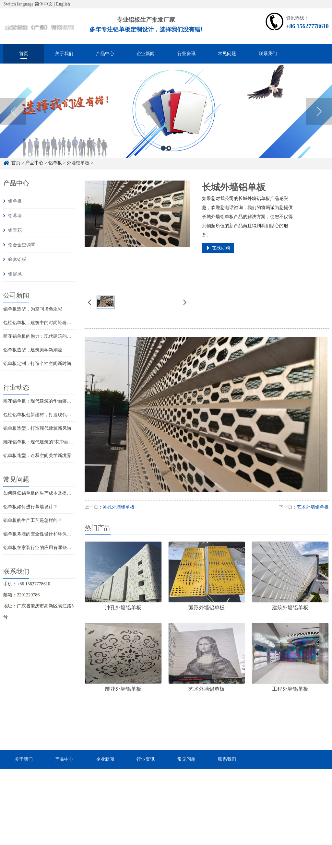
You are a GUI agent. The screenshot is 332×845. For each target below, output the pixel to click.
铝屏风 (15, 274)
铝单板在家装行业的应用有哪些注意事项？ (46, 547)
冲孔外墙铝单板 (119, 507)
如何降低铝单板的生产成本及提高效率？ (44, 493)
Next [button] (319, 123)
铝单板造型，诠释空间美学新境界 (37, 455)
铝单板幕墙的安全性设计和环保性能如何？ (46, 534)
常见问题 (227, 53)
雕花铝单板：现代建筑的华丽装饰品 (39, 401)
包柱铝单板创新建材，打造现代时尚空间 (44, 414)
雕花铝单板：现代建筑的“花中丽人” (39, 442)
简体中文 (44, 4)
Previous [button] (13, 123)
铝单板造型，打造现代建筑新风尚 (37, 428)
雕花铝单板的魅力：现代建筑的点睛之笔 (44, 336)
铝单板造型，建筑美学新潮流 (32, 349)
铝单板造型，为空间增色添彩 (32, 309)
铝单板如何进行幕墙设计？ (30, 506)
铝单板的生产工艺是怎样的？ (32, 520)
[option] (166, 123)
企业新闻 (145, 53)
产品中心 (105, 53)
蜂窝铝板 (17, 259)
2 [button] (169, 159)
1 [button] (163, 159)
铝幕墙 (15, 215)
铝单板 (15, 201)
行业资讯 (186, 53)
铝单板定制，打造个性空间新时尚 (37, 363)
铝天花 (15, 230)
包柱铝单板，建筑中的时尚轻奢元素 (39, 322)
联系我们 (268, 53)
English (63, 4)
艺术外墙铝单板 (313, 507)
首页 (23, 53)
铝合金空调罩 (21, 244)
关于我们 (64, 53)
